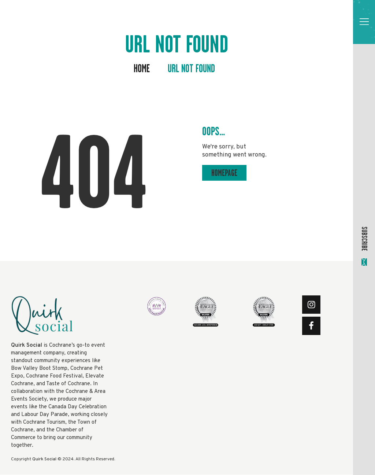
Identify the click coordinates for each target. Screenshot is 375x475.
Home (142, 68)
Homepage (224, 173)
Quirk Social (44, 459)
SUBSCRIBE (364, 239)
